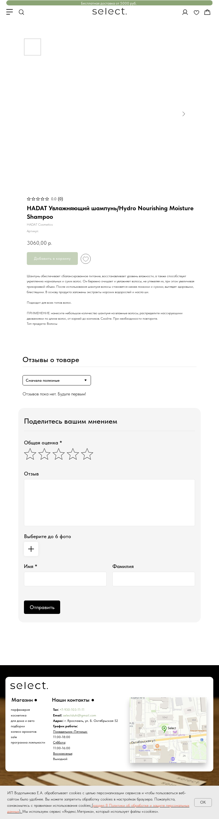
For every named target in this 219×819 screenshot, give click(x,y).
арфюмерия (21, 710)
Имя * (30, 566)
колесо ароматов (23, 732)
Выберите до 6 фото (47, 536)
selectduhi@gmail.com (79, 715)
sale (14, 737)
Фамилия (123, 566)
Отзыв (31, 474)
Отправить (42, 607)
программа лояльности (28, 742)
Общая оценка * (43, 443)
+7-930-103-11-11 (72, 710)
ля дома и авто (24, 721)
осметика (20, 715)
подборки (18, 726)
